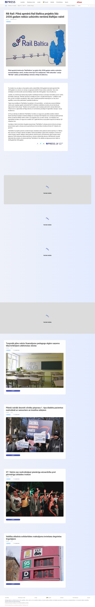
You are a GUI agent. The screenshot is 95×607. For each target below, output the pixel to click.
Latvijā (38, 2)
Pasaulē (45, 2)
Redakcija (69, 5)
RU (6, 5)
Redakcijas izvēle (31, 2)
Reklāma (73, 5)
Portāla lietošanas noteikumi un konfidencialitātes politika (16, 602)
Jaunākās (23, 2)
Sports (66, 2)
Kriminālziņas (59, 2)
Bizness (9, 21)
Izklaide (52, 2)
